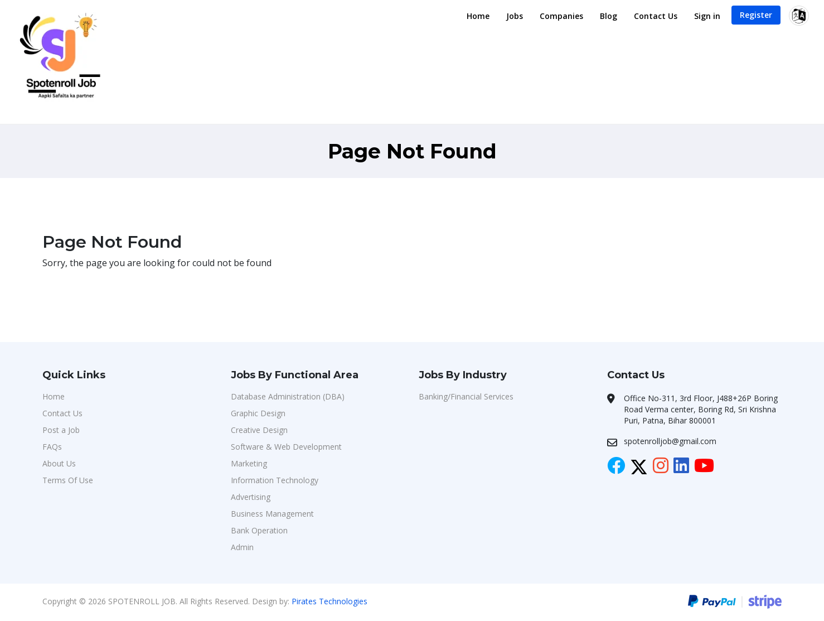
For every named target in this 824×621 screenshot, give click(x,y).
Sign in (707, 16)
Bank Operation (259, 530)
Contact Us (655, 16)
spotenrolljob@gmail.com (670, 441)
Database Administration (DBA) (288, 396)
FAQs (52, 446)
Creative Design (259, 430)
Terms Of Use (67, 480)
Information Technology (274, 480)
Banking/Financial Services (466, 396)
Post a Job (61, 430)
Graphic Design (258, 413)
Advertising (250, 497)
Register (756, 14)
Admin (242, 547)
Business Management (272, 513)
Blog (608, 16)
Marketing (249, 463)
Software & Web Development (286, 446)
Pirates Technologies (329, 601)
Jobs (514, 16)
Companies (561, 16)
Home (478, 16)
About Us (59, 463)
